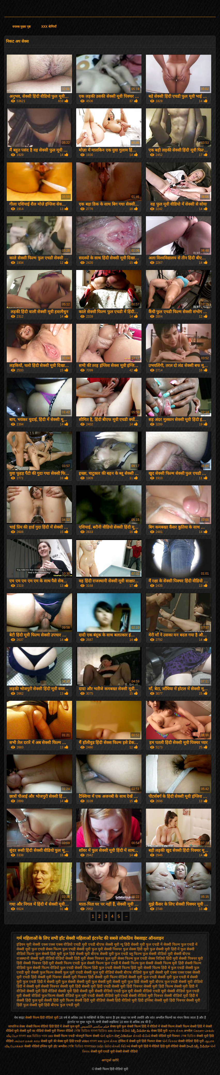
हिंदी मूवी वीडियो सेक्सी (173, 1046)
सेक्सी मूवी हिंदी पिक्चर (127, 986)
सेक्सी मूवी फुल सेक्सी (61, 982)
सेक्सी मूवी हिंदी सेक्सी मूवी (76, 991)
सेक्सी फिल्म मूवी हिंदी (169, 963)
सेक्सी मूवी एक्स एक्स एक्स (173, 972)
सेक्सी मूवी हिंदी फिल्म (158, 986)
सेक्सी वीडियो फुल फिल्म (39, 996)
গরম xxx (47, 1036)
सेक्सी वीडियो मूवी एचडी (112, 996)
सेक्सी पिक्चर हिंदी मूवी (38, 963)
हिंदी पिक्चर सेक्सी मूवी (184, 1000)
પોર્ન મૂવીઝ (107, 1036)
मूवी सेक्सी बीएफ (179, 954)
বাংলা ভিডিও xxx (102, 1031)
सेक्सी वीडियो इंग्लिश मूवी (38, 1046)
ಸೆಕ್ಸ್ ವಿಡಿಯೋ (123, 1036)
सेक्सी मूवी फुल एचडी (142, 977)
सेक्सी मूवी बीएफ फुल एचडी (159, 982)
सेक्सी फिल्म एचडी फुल (70, 963)
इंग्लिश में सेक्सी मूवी (129, 1041)
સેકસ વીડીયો (121, 1031)
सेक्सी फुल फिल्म (42, 972)
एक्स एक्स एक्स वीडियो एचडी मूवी (64, 944)
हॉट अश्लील (60, 1046)
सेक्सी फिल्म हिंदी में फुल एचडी (164, 968)
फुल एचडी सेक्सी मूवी (76, 949)
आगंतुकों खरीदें (109, 1060)
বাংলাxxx (90, 1046)
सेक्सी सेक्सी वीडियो (126, 1051)
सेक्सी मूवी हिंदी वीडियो (42, 991)
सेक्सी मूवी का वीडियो (32, 1031)
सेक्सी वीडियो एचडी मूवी (150, 991)
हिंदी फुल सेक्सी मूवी (30, 1005)
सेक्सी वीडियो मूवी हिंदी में (181, 996)
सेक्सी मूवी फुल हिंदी (126, 982)
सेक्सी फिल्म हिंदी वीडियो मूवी (42, 1017)
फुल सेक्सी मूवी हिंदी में (165, 949)
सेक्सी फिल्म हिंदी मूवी (128, 968)
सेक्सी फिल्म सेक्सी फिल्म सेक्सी (179, 1026)
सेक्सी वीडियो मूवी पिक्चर (146, 996)
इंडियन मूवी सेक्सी (28, 944)
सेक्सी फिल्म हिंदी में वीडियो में (144, 1026)
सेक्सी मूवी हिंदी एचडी (96, 986)
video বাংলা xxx (92, 1041)
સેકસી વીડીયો (141, 1036)
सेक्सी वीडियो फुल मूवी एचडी (75, 996)
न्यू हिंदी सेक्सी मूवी (132, 944)
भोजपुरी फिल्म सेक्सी (87, 1036)
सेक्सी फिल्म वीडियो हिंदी (40, 1026)
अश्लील (188, 1031)
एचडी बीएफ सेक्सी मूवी (103, 944)
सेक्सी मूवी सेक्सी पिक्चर (42, 986)
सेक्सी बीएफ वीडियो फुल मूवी (134, 972)
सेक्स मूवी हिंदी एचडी (69, 1041)
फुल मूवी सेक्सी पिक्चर (107, 949)
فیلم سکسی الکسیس (95, 1026)
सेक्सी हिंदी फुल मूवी (30, 1000)
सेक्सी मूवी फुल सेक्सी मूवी (94, 982)
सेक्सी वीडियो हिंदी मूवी (191, 1041)
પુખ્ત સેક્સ (110, 1041)
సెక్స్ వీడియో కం (140, 1031)
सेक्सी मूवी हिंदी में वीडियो (145, 1046)
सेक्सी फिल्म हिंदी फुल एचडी (93, 968)
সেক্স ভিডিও (188, 1036)
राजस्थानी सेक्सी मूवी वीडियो (35, 958)
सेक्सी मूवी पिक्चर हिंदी (78, 977)
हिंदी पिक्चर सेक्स (151, 1041)
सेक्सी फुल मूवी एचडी (68, 972)
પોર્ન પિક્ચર (169, 1041)
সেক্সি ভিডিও (82, 1031)
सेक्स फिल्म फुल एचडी (132, 958)
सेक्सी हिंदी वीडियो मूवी (121, 1000)
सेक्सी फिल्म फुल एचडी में (104, 963)
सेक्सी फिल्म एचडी (64, 1036)
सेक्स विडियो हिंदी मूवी (163, 958)
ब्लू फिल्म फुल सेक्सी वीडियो (148, 954)
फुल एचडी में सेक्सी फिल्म (163, 944)
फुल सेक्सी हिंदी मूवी (48, 954)
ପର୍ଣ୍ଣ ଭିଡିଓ (104, 1046)
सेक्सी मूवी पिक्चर (50, 977)
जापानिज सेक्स (16, 1026)
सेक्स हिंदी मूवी (159, 1031)
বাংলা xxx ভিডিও (30, 1036)
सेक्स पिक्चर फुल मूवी (101, 958)
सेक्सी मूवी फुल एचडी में (173, 977)
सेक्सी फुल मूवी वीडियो (99, 972)
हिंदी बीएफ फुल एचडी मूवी (62, 1005)
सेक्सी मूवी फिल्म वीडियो (111, 977)
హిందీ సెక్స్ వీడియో (197, 1046)
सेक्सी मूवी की (49, 1041)
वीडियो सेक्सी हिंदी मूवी (70, 958)
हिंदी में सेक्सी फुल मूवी (67, 1026)
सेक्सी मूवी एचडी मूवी (103, 1051)
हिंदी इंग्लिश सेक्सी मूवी (153, 1000)
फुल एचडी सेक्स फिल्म (46, 949)
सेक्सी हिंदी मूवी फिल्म (59, 1000)
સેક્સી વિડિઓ (121, 1046)
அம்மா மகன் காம (27, 1041)
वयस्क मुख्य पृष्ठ (21, 26)
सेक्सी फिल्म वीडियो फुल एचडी (53, 968)
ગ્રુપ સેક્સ (175, 1031)
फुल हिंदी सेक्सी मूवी (76, 954)
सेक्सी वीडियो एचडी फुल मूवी (114, 991)
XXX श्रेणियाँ (48, 26)
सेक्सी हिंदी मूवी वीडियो (90, 1000)
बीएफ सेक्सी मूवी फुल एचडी (109, 954)
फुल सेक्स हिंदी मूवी (136, 949)
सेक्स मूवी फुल (118, 1026)
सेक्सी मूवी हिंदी (70, 986)
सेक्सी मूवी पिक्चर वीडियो (59, 1031)
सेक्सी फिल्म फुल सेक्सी (137, 963)
